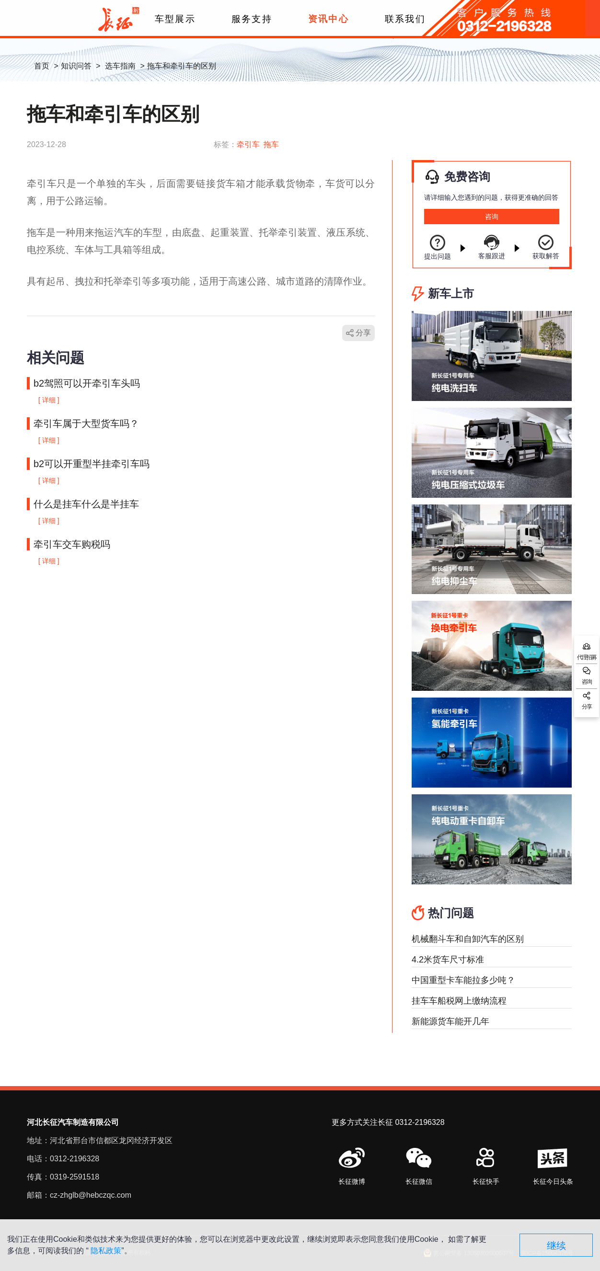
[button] (419, 1167)
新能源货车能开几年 (450, 1021)
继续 (556, 1245)
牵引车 (248, 144)
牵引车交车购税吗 (72, 544)
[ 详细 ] (48, 400)
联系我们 (405, 19)
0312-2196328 (74, 1159)
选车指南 (120, 66)
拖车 (271, 144)
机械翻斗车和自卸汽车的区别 (468, 939)
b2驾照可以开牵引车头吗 (87, 383)
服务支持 (251, 19)
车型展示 (175, 19)
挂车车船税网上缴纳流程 (459, 1001)
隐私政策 (106, 1251)
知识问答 (76, 66)
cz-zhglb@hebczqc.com (90, 1195)
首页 (41, 66)
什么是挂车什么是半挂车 (86, 504)
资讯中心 (328, 19)
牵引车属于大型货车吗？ (86, 423)
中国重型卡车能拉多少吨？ (463, 980)
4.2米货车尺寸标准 (448, 959)
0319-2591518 (74, 1177)
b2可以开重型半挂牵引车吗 (92, 463)
